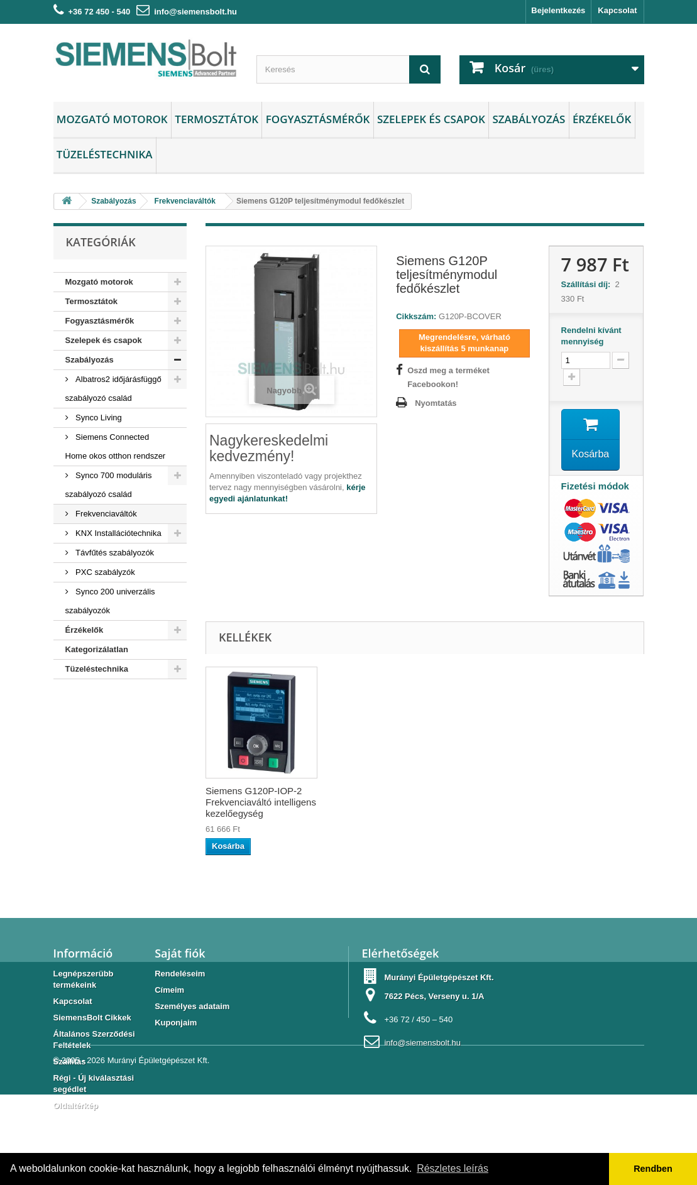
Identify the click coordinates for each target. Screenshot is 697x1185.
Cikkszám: (416, 316)
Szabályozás (528, 119)
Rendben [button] (653, 1169)
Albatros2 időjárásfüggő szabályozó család (113, 388)
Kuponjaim (176, 1022)
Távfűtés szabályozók (114, 552)
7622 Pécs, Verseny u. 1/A (434, 996)
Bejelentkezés (558, 10)
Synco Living (98, 417)
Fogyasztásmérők (318, 119)
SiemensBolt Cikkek (92, 1017)
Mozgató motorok (112, 119)
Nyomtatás (435, 403)
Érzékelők (602, 119)
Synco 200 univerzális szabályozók (110, 601)
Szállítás (69, 1061)
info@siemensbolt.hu (195, 11)
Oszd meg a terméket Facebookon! (448, 377)
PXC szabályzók (104, 572)
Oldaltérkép (76, 1105)
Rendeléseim (180, 973)
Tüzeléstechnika (105, 154)
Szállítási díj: (588, 284)
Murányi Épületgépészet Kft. (158, 1150)
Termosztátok (216, 119)
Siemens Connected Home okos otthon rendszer (115, 446)
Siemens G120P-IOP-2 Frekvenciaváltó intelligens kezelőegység (401, 802)
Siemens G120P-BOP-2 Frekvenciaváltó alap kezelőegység (255, 802)
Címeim (169, 990)
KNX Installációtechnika (118, 533)
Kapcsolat (617, 10)
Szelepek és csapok (431, 119)
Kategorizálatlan (96, 649)
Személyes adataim (192, 1006)
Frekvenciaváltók (105, 513)
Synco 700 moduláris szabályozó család (108, 485)
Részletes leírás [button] (452, 1168)
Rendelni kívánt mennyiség (591, 335)
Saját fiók (180, 953)
